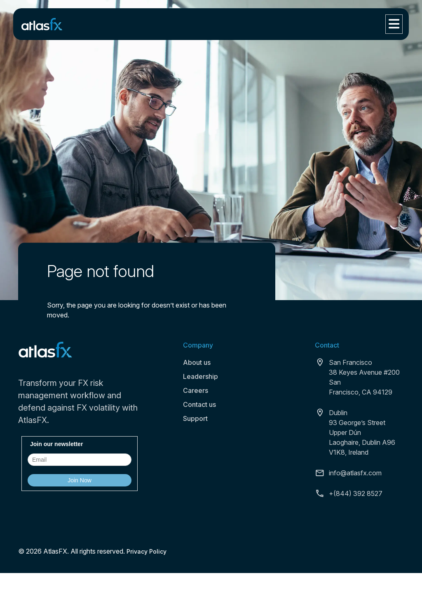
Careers (195, 390)
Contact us (199, 404)
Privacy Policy (146, 551)
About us (197, 362)
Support (195, 418)
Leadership (200, 376)
